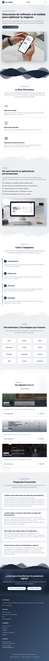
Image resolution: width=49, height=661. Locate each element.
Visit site (41, 413)
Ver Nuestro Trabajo (34, 588)
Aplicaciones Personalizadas (9, 614)
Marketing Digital (6, 619)
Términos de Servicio (26, 657)
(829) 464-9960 (6, 645)
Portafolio (4, 628)
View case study (9, 413)
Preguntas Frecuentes (8, 632)
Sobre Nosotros (6, 626)
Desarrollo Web (6, 612)
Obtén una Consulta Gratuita (10, 27)
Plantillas (4, 630)
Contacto (4, 634)
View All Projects (24, 388)
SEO (3, 616)
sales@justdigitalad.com (8, 647)
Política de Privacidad (15, 657)
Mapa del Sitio (36, 657)
